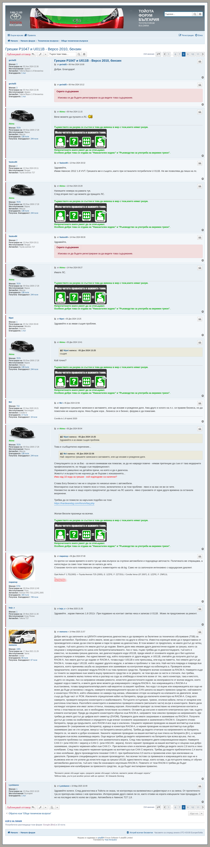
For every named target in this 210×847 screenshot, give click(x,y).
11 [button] (198, 54)
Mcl (10, 402)
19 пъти (34, 417)
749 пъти (34, 597)
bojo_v (12, 608)
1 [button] (168, 54)
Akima (11, 124)
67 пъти (34, 660)
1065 (18, 649)
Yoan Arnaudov (111, 840)
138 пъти (25, 137)
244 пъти (34, 139)
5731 (18, 586)
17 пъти (24, 415)
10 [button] (192, 54)
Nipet (11, 318)
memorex (13, 645)
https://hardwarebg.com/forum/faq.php (74, 503)
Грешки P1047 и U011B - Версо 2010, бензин (43, 49)
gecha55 (12, 60)
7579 (18, 128)
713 (18, 406)
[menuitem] (30, 35)
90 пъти (24, 658)
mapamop (13, 582)
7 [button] (179, 54)
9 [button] (187, 54)
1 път (23, 73)
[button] (158, 54)
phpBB (100, 838)
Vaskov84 (13, 162)
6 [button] (175, 54)
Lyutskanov (14, 785)
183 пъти (25, 595)
